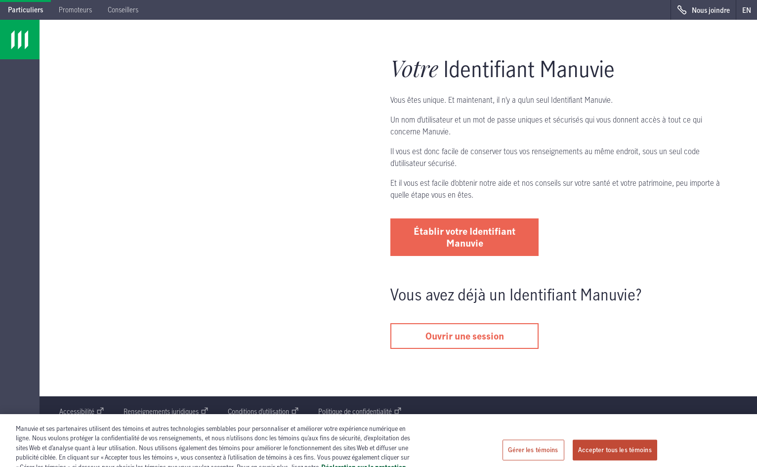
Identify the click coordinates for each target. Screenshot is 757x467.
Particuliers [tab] (25, 9)
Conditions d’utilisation (263, 411)
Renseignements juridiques (166, 411)
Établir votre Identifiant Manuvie (464, 237)
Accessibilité (81, 411)
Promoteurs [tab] (75, 9)
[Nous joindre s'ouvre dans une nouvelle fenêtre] (703, 10)
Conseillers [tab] (123, 9)
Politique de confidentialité (359, 411)
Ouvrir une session (464, 336)
